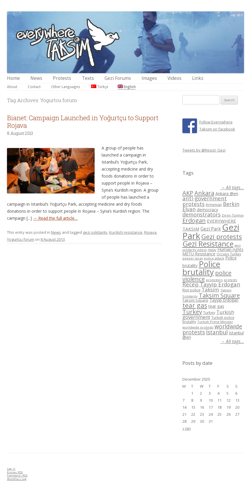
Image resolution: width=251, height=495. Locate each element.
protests (230, 280)
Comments (17, 475)
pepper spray (192, 258)
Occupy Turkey (229, 254)
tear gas (194, 305)
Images (149, 78)
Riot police (191, 290)
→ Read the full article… (55, 218)
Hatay (212, 250)
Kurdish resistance (125, 232)
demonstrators (201, 214)
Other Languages (65, 86)
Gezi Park (211, 229)
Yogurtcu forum (20, 239)
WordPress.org (17, 479)
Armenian (214, 204)
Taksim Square (219, 295)
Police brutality (201, 268)
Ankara (204, 193)
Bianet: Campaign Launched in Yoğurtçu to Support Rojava (82, 122)
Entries (15, 472)
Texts (88, 78)
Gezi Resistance (207, 244)
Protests (62, 78)
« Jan (186, 428)
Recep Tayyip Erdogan (211, 284)
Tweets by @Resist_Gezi (204, 150)
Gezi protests (221, 236)
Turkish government (208, 314)
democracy (207, 209)
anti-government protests (204, 201)
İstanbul (217, 332)
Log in (11, 469)
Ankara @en (226, 193)
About (12, 86)
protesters (214, 280)
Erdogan (194, 220)
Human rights (230, 249)
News (36, 78)
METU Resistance (198, 254)
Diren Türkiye (233, 215)
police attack (214, 258)
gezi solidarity (95, 232)
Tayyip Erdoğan (224, 300)
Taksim (210, 289)
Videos (175, 78)
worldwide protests (197, 327)
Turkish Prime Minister (215, 321)
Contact (34, 86)
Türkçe (99, 86)
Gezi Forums (117, 78)
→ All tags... (232, 188)
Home (13, 78)
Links (197, 78)
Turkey (192, 311)
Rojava (150, 232)
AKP (187, 193)
